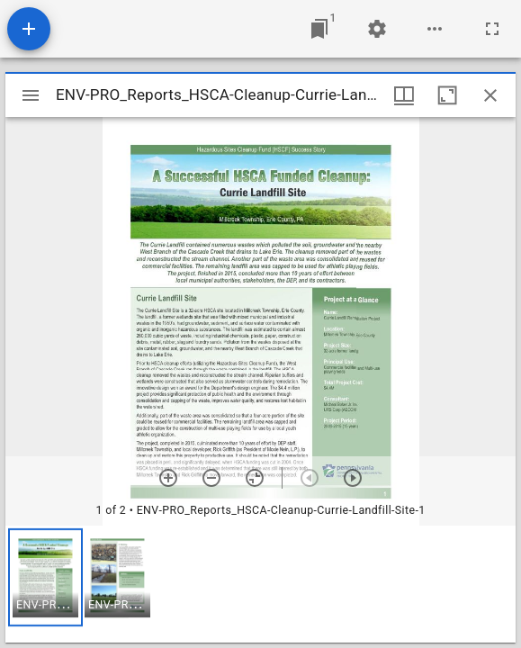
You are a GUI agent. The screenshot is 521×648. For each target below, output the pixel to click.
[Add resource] (28, 28)
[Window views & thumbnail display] (404, 95)
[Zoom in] (168, 478)
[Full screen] (492, 28)
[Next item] (352, 478)
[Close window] (490, 95)
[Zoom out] (211, 478)
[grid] (260, 584)
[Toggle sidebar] (30, 95)
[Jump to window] (319, 28)
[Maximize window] (447, 95)
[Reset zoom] (254, 478)
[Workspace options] (434, 28)
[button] (45, 577)
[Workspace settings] (377, 28)
